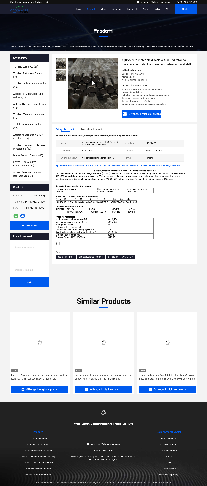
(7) (24, 164)
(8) (28, 155)
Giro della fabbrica (169, 444)
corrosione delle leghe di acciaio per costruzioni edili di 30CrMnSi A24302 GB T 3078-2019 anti (103, 377)
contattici (132, 9)
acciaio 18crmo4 (65, 257)
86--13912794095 (187, 2)
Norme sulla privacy (168, 474)
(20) (25, 66)
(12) (29, 106)
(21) (28, 95)
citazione (186, 9)
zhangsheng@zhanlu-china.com (154, 2)
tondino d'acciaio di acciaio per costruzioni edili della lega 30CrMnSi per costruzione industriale (39, 377)
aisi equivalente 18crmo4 (91, 257)
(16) (29, 85)
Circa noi (116, 9)
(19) (27, 75)
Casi (169, 462)
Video (103, 9)
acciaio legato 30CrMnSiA (120, 257)
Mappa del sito (169, 468)
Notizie (168, 456)
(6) (27, 174)
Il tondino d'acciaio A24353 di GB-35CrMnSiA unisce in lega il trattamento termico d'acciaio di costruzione (167, 377)
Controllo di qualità (169, 450)
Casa (78, 9)
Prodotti (91, 9)
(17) (28, 126)
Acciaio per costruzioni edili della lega (47, 47)
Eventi (146, 9)
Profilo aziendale (169, 438)
